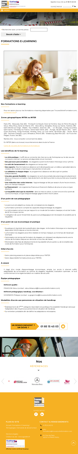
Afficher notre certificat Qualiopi (17, 449)
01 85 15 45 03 (63, 2)
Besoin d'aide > (13, 34)
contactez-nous (10, 112)
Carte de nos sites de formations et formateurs (22, 146)
